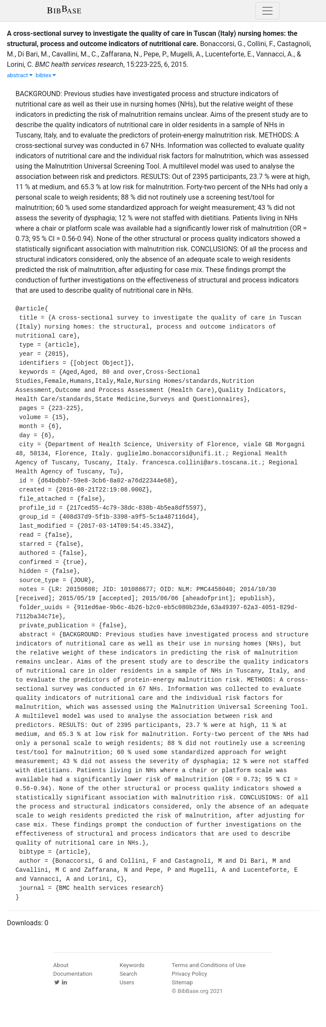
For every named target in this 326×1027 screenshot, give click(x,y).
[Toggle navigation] (267, 10)
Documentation (73, 974)
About (61, 965)
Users (127, 982)
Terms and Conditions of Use (208, 965)
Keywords (132, 965)
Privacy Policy (189, 974)
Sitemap (182, 982)
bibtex (46, 75)
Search (128, 974)
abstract (20, 75)
